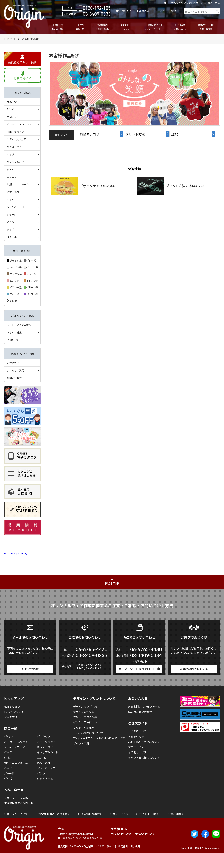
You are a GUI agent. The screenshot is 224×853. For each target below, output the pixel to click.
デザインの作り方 (83, 712)
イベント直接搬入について (144, 757)
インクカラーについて (86, 722)
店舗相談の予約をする (194, 669)
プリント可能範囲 (83, 728)
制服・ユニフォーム (18, 184)
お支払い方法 (136, 736)
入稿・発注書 (14, 789)
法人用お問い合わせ (140, 712)
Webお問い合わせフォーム (144, 706)
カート (178, 11)
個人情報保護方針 (91, 814)
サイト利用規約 (148, 814)
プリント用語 (81, 743)
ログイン (162, 11)
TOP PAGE (10, 39)
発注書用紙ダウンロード (18, 803)
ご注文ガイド (14, 362)
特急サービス (136, 747)
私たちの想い (12, 706)
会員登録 (144, 11)
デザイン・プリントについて (94, 698)
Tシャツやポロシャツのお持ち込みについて (99, 738)
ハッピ (10, 199)
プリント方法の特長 (85, 717)
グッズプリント (13, 717)
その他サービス (137, 752)
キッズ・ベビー (15, 146)
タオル (10, 169)
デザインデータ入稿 (16, 798)
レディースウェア (16, 139)
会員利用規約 (176, 814)
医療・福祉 (13, 192)
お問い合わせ (14, 377)
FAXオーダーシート (17, 340)
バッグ (10, 154)
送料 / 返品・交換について (143, 742)
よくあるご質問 (15, 370)
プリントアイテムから (19, 324)
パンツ (10, 222)
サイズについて (137, 731)
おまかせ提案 (14, 332)
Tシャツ (11, 109)
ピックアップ (14, 698)
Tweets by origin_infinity (15, 553)
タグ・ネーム (14, 237)
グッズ (10, 229)
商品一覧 (12, 101)
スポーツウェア (15, 131)
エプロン (12, 176)
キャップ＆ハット (16, 161)
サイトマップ (120, 814)
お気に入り (125, 11)
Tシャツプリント (14, 712)
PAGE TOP (112, 583)
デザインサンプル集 (85, 706)
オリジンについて (17, 814)
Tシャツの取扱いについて (88, 733)
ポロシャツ (13, 116)
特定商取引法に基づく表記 (54, 814)
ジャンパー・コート (18, 207)
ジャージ (11, 214)
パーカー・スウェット (19, 124)
